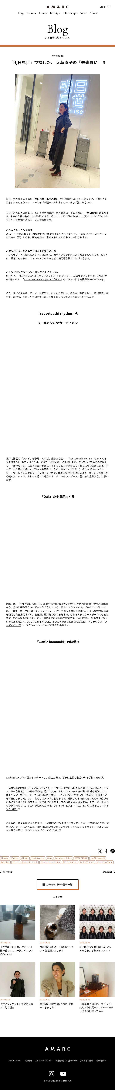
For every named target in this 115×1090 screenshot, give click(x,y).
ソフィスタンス (70, 862)
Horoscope (70, 13)
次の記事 (107, 871)
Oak (50, 858)
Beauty (43, 13)
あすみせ (5, 862)
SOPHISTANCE (81, 858)
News (83, 13)
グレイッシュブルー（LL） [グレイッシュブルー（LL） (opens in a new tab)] (68, 805)
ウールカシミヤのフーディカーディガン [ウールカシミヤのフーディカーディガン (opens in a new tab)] (34, 473)
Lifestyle (55, 13)
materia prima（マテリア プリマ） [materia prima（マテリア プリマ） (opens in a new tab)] (42, 279)
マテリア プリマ (87, 862)
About (93, 13)
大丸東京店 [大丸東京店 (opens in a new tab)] (62, 212)
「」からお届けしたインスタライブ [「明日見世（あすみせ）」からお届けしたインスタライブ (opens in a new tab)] (62, 199)
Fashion (31, 13)
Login (102, 7)
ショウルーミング (30, 862)
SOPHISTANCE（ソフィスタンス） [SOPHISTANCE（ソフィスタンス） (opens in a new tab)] (38, 276)
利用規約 (28, 1060)
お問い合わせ (101, 1060)
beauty (5, 858)
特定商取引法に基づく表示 (66, 1060)
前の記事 (8, 871)
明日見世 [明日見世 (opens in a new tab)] (92, 212)
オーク (16, 862)
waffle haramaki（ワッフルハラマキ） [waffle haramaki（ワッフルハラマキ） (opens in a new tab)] (29, 788)
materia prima (38, 858)
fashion (15, 858)
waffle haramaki (98, 858)
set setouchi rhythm (64, 858)
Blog (20, 13)
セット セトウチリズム (51, 862)
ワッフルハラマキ (105, 862)
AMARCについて (15, 1060)
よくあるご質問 (86, 1060)
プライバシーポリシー (44, 1060)
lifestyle (25, 858)
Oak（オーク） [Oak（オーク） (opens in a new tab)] (20, 611)
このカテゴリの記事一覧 (59, 884)
